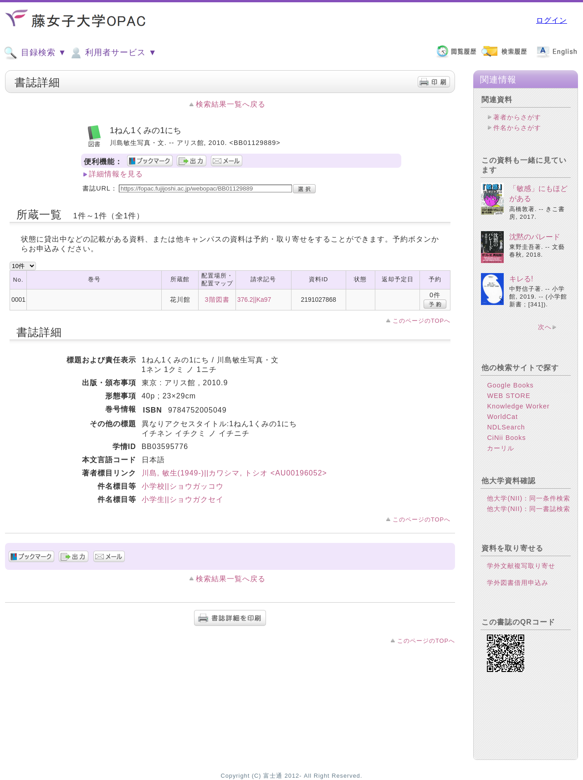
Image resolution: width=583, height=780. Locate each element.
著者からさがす (517, 117)
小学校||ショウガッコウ (183, 486)
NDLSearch (506, 427)
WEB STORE (508, 395)
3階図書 (217, 299)
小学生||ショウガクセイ (183, 499)
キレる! (521, 279)
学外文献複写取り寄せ (521, 565)
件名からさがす (517, 127)
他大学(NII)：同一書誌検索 (528, 508)
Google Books (510, 385)
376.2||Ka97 (254, 299)
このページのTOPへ (421, 320)
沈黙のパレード (534, 237)
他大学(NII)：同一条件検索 (528, 498)
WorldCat (502, 416)
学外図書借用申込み (517, 582)
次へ (545, 327)
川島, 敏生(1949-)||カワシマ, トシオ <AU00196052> (234, 473)
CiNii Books (506, 437)
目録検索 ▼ (35, 53)
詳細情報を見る (116, 174)
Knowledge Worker (518, 406)
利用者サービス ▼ (113, 53)
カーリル (500, 448)
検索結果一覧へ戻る (231, 104)
